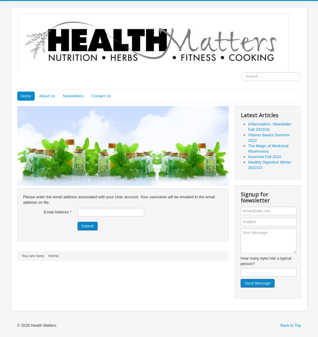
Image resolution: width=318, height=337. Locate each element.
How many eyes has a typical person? (266, 261)
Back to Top (291, 325)
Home (26, 96)
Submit (88, 226)
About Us (47, 96)
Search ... (241, 72)
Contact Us (101, 96)
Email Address (58, 212)
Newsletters (73, 96)
